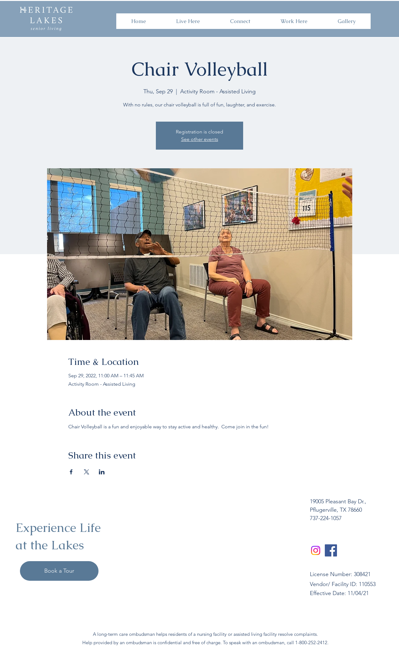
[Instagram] (316, 550)
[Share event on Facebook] (71, 471)
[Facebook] (331, 550)
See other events (199, 139)
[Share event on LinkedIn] (102, 471)
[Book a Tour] (59, 571)
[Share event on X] (86, 471)
